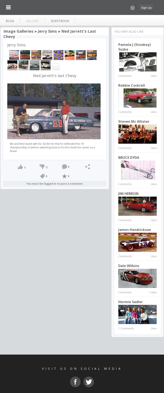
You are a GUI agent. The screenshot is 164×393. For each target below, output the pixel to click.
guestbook (60, 21)
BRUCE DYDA (128, 157)
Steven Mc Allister (133, 121)
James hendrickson (134, 229)
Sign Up (146, 7)
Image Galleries (18, 31)
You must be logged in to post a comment (54, 184)
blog (10, 21)
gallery (32, 21)
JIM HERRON (128, 193)
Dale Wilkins (128, 265)
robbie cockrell (131, 85)
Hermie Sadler (130, 301)
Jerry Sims (47, 31)
